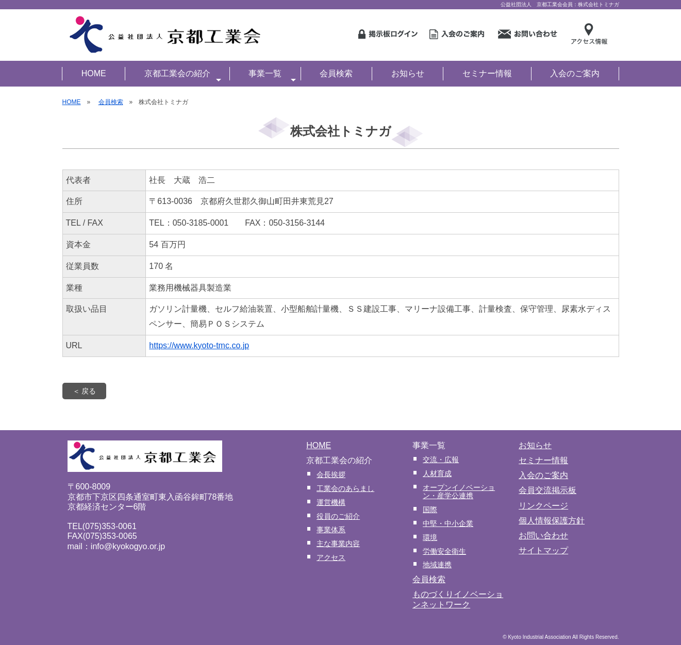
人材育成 (437, 473)
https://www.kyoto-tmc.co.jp (199, 345)
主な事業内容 (338, 543)
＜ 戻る (84, 391)
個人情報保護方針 (552, 520)
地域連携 (437, 565)
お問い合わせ (543, 535)
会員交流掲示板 (547, 490)
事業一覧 (272, 74)
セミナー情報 (487, 73)
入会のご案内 (575, 73)
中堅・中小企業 (448, 523)
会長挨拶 (331, 474)
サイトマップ (543, 550)
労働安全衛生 (444, 551)
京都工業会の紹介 (183, 74)
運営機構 (331, 502)
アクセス (331, 557)
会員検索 (336, 73)
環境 (430, 537)
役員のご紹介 (338, 516)
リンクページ (543, 505)
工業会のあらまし (345, 488)
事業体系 (331, 529)
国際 (430, 509)
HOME (93, 73)
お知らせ (407, 73)
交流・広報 (441, 459)
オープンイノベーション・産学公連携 (459, 491)
